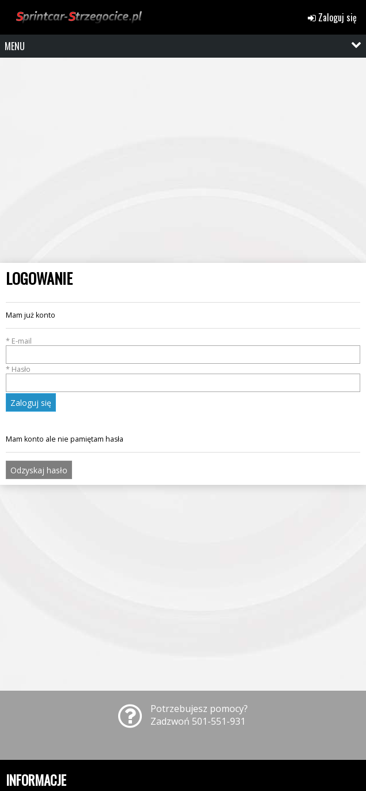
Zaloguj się (332, 17)
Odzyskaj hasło (38, 470)
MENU (15, 46)
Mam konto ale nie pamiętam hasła (64, 439)
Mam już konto (30, 315)
